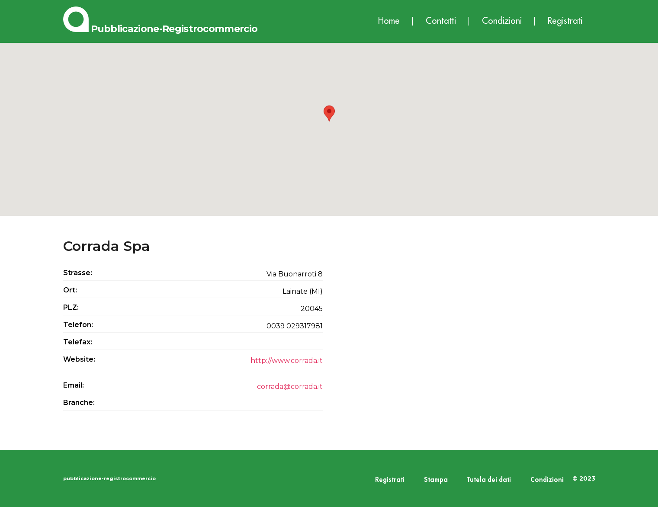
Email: (73, 385)
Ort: (70, 290)
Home (389, 21)
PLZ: (71, 307)
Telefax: (77, 342)
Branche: (79, 402)
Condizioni (502, 21)
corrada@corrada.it (290, 386)
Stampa (436, 480)
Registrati (565, 21)
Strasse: (77, 273)
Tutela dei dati (489, 480)
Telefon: (78, 325)
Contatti (441, 21)
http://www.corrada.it (286, 360)
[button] (329, 121)
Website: (79, 359)
